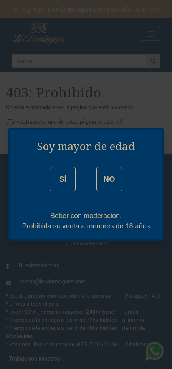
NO (109, 179)
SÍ (62, 179)
